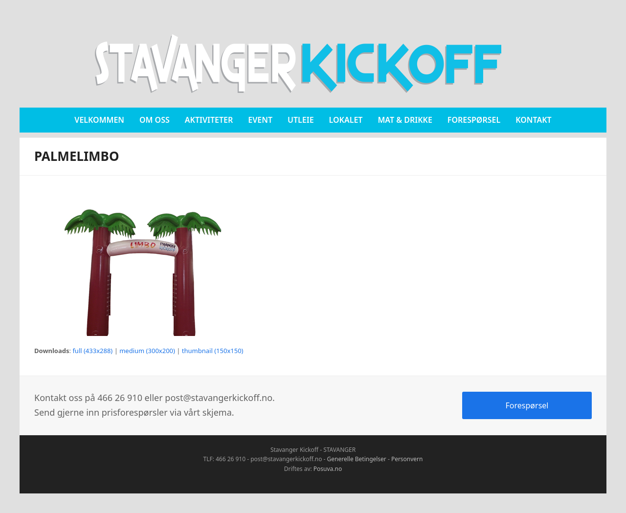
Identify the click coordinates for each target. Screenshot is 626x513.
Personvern (407, 459)
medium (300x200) (147, 350)
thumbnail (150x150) (213, 350)
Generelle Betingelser (356, 459)
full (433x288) (92, 350)
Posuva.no (327, 469)
